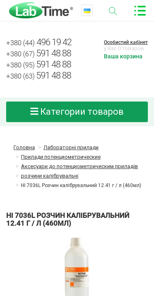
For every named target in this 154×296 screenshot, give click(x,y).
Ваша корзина (123, 56)
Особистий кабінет (126, 42)
